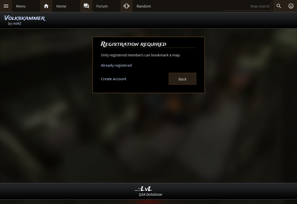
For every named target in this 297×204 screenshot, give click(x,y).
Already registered (116, 65)
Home (61, 6)
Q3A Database (150, 194)
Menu (21, 6)
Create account (113, 78)
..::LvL (143, 189)
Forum (102, 6)
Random (144, 6)
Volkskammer (25, 18)
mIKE (17, 23)
